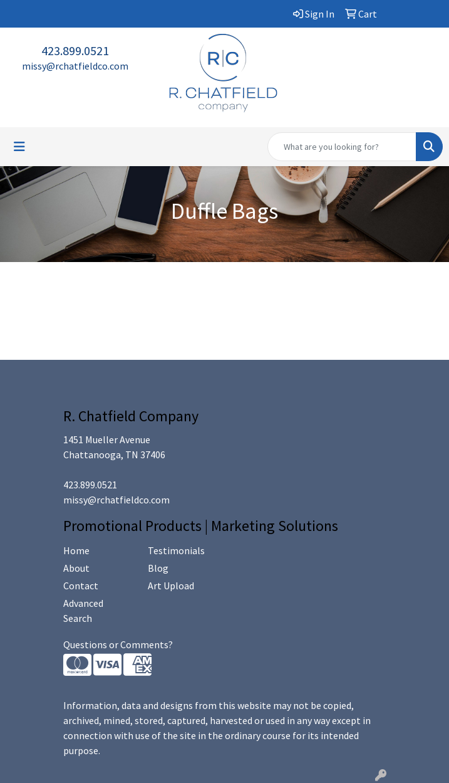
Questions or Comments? (118, 644)
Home (76, 550)
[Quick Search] (341, 146)
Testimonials (176, 550)
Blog (158, 568)
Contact (80, 585)
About (76, 568)
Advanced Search (83, 610)
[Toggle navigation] (19, 146)
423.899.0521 (75, 50)
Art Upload (171, 585)
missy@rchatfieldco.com (75, 66)
